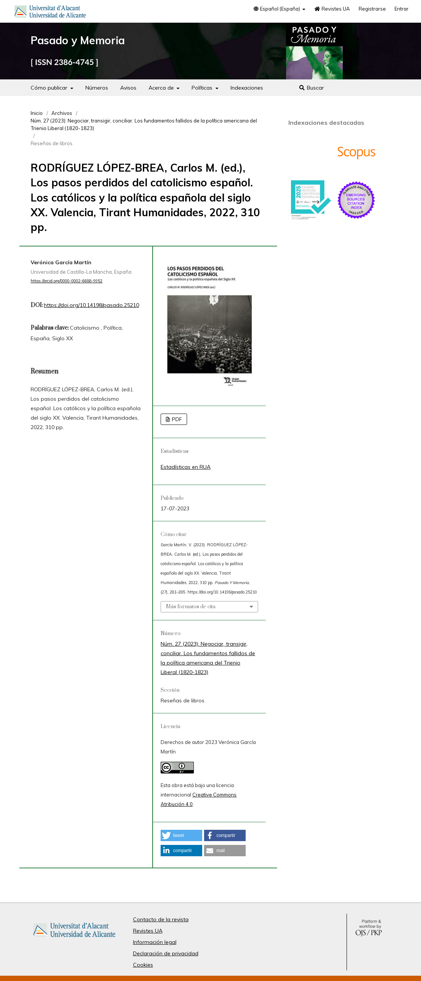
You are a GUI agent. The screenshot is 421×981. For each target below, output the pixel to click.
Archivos (61, 113)
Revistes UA (332, 9)
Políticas (203, 87)
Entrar (402, 9)
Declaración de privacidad (165, 953)
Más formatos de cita (190, 606)
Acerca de (162, 87)
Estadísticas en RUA (185, 466)
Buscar (311, 87)
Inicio (37, 113)
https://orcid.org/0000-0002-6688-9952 (66, 281)
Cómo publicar (50, 87)
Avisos (128, 87)
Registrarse (372, 9)
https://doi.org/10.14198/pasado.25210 (91, 305)
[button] (181, 835)
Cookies (143, 964)
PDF (176, 419)
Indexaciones (247, 87)
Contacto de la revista (161, 919)
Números (96, 87)
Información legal (154, 942)
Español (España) (277, 9)
